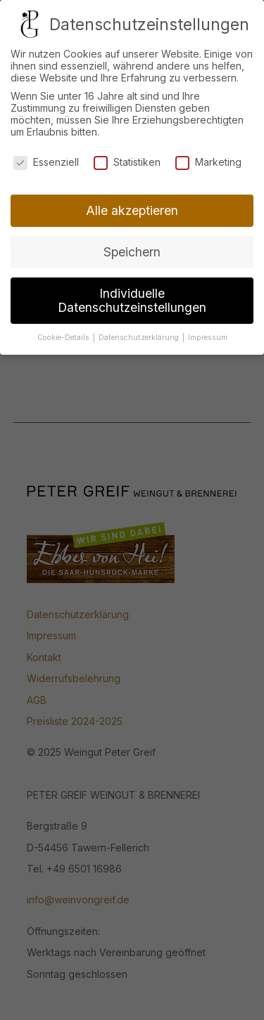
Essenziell (46, 157)
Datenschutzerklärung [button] (140, 332)
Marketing (208, 157)
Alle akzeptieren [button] (132, 206)
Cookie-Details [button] (64, 332)
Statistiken (127, 157)
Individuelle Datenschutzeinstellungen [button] (132, 296)
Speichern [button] (132, 247)
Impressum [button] (207, 332)
